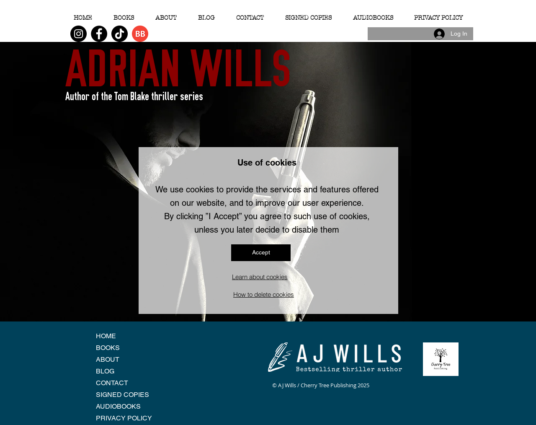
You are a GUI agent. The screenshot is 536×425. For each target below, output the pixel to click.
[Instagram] (78, 34)
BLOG (105, 371)
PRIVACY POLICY (124, 418)
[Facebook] (99, 34)
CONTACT (112, 383)
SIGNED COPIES (122, 395)
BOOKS (108, 348)
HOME (106, 336)
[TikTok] (119, 34)
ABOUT (107, 359)
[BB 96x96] (140, 34)
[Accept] (261, 252)
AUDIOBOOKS (118, 406)
